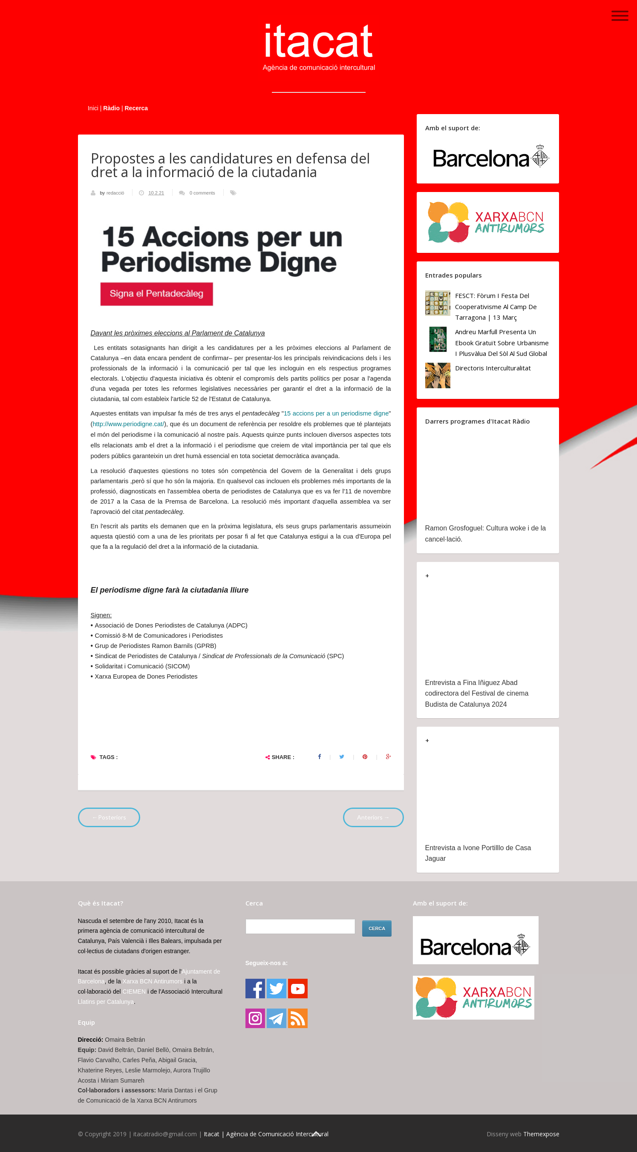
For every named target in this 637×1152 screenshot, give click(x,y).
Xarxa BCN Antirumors (153, 981)
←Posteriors (109, 817)
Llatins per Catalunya (106, 1001)
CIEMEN (134, 991)
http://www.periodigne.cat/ (128, 424)
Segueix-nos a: (266, 963)
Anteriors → (373, 817)
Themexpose (541, 1134)
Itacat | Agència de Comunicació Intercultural (266, 1134)
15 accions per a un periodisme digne (336, 413)
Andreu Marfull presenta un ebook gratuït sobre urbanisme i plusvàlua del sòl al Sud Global (502, 342)
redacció (116, 192)
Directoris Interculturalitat (493, 368)
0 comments (202, 192)
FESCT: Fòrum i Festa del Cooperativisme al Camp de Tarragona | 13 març (496, 306)
